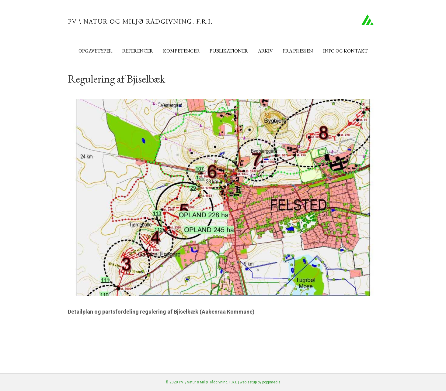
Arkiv (265, 51)
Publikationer (229, 51)
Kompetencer (181, 51)
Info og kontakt (345, 51)
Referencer (137, 51)
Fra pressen (298, 51)
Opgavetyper (95, 51)
